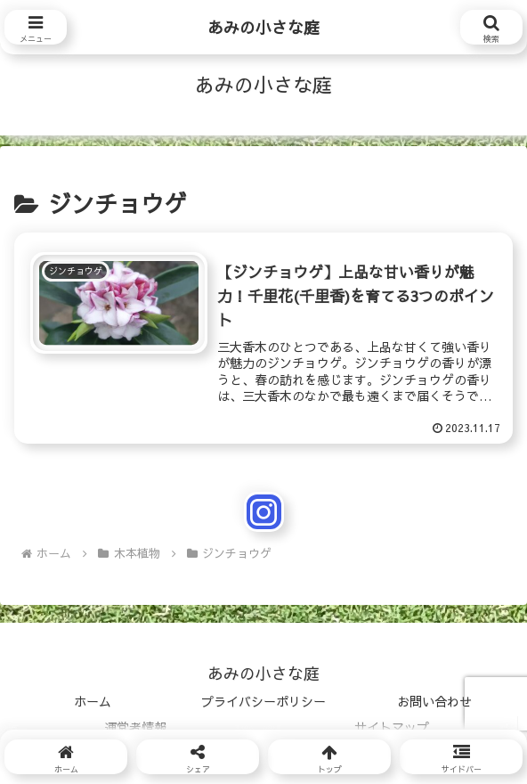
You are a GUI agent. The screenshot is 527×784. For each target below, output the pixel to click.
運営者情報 (135, 727)
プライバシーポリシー (263, 701)
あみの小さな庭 (263, 27)
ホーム (92, 701)
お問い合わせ (434, 701)
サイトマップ (391, 727)
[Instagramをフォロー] (264, 512)
